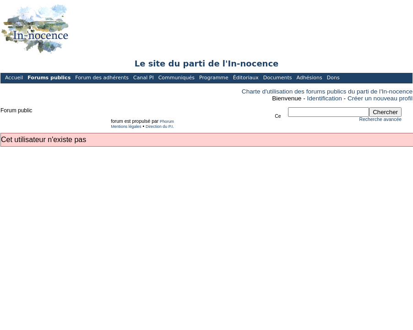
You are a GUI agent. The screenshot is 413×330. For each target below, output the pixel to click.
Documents (277, 78)
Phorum (167, 121)
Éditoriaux (246, 78)
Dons (333, 78)
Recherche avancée (380, 119)
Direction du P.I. (160, 126)
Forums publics (49, 78)
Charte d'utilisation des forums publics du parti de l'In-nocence (327, 91)
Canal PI (143, 78)
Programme (213, 78)
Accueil (14, 78)
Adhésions (309, 78)
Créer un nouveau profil (380, 98)
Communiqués (176, 78)
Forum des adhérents (102, 78)
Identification (324, 98)
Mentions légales (126, 126)
